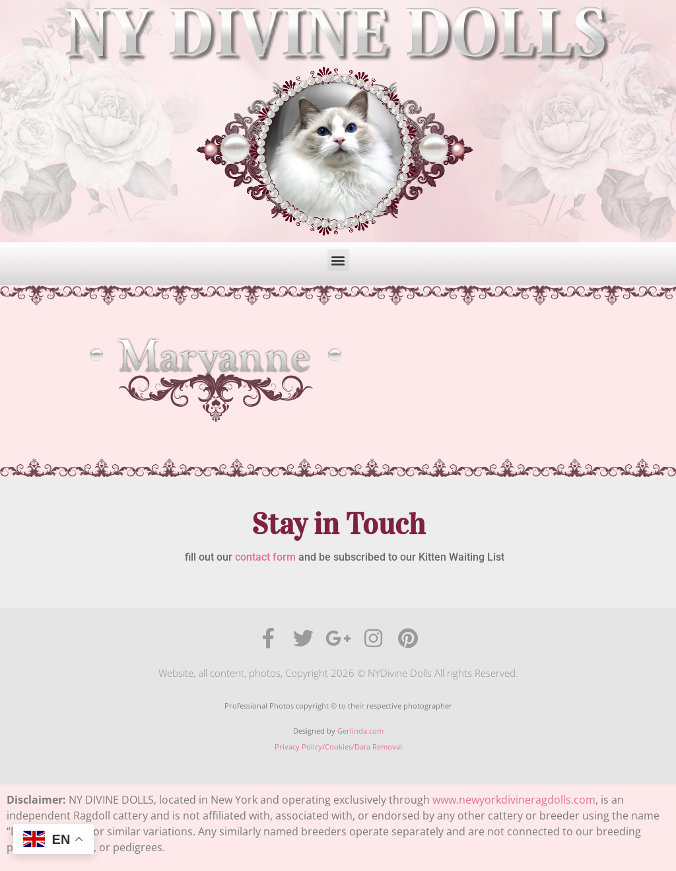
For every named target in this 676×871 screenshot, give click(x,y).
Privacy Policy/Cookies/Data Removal (338, 746)
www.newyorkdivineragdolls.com (513, 799)
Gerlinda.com (360, 731)
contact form (265, 557)
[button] (338, 260)
